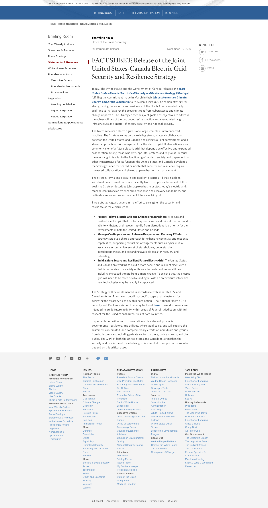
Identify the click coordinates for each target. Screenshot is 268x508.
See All (86, 391)
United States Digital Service (162, 425)
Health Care (89, 416)
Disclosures (55, 128)
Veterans (87, 484)
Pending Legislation (63, 104)
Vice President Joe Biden (130, 381)
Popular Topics (91, 374)
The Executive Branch (196, 438)
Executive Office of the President (129, 397)
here (157, 305)
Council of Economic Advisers (128, 432)
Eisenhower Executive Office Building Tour (196, 383)
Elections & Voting (194, 459)
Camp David (191, 427)
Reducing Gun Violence (95, 448)
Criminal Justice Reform (95, 384)
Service (87, 455)
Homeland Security (93, 445)
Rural (86, 452)
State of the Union (126, 477)
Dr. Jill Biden (123, 388)
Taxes (86, 466)
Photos (52, 389)
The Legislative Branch (197, 441)
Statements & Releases (96, 24)
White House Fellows (162, 413)
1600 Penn (171, 12)
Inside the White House (198, 374)
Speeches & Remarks (61, 50)
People (121, 374)
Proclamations (59, 92)
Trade (86, 473)
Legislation (54, 98)
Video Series (191, 388)
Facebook (210, 59)
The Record (89, 377)
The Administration (146, 12)
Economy (88, 405)
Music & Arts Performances (63, 400)
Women (87, 487)
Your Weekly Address (61, 44)
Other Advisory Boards (129, 409)
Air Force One (192, 430)
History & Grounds (195, 402)
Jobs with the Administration (158, 404)
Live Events (55, 396)
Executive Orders (61, 80)
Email (210, 67)
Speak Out (157, 438)
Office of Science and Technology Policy (128, 425)
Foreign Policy (90, 413)
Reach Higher (124, 462)
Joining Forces (124, 459)
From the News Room (61, 378)
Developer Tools (159, 388)
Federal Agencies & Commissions (195, 454)
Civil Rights (89, 398)
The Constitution (193, 448)
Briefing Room (103, 12)
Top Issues (89, 395)
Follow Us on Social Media (165, 377)
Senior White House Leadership (127, 404)
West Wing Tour (193, 377)
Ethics (86, 438)
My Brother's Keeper (127, 466)
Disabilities (88, 434)
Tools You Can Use (161, 391)
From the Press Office (61, 403)
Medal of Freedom (126, 484)
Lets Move (122, 455)
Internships (157, 409)
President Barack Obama (130, 377)
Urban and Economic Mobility (94, 479)
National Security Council (130, 445)
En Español (97, 501)
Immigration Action (92, 423)
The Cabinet (123, 391)
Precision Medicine (127, 469)
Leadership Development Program (164, 432)
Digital (154, 374)
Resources (190, 466)
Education (88, 409)
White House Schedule (62, 68)
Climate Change (91, 402)
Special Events (125, 473)
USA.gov (172, 501)
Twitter (210, 51)
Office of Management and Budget (131, 418)
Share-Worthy (56, 385)
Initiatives (122, 452)
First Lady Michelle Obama (131, 384)
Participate (158, 370)
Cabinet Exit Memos (93, 381)
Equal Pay (88, 441)
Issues (122, 12)
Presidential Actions (60, 74)
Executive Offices (127, 413)
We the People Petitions (163, 441)
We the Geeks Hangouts (164, 381)
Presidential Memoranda (66, 86)
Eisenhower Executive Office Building (196, 422)
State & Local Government (199, 462)
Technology (89, 469)
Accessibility (113, 501)
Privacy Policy (157, 501)
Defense (87, 430)
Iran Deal (88, 420)
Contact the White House (164, 445)
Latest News (55, 382)
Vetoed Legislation (62, 116)
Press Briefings (57, 56)
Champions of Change (163, 452)
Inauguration (123, 480)
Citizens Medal (159, 448)
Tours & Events (159, 398)
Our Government (194, 434)
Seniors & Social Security (96, 462)
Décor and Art (192, 391)
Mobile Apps (157, 384)
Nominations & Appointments (65, 122)
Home (52, 24)
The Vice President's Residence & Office (196, 415)
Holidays (189, 395)
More (86, 427)
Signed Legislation (62, 110)
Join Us (155, 395)
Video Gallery (56, 392)
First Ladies (191, 409)
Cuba (86, 388)
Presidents (190, 405)
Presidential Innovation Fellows (163, 418)
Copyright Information (134, 501)
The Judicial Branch (195, 445)
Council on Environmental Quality (130, 440)
